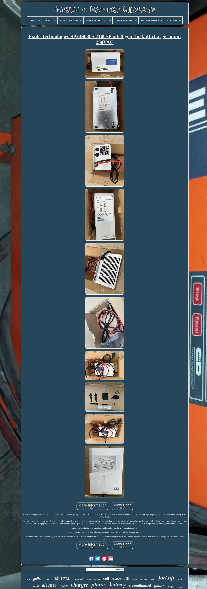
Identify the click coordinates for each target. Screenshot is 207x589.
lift (127, 578)
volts (27, 587)
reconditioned (140, 586)
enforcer (180, 587)
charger (79, 585)
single (171, 586)
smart (97, 579)
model (64, 586)
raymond (78, 579)
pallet (37, 579)
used (135, 579)
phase (98, 585)
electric (49, 585)
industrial (61, 578)
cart (47, 579)
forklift (166, 578)
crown (88, 579)
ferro (152, 579)
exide (116, 578)
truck (180, 579)
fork (28, 580)
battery (118, 584)
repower (143, 579)
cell (106, 578)
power (159, 586)
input (36, 586)
